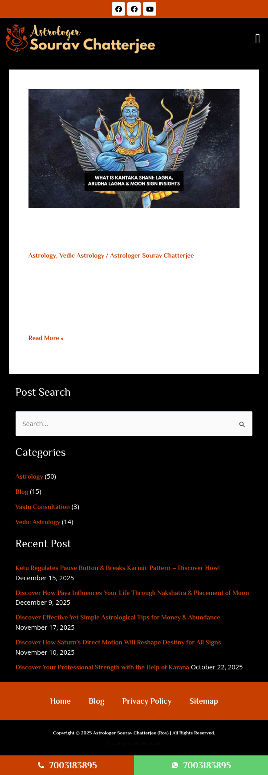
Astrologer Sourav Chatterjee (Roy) (131, 732)
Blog (22, 491)
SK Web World (148, 743)
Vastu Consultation (43, 506)
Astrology (42, 255)
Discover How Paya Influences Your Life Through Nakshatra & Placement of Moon (132, 592)
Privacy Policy (146, 701)
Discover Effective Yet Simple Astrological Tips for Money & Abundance (118, 617)
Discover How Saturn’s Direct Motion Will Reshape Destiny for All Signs (118, 642)
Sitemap (203, 701)
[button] (258, 39)
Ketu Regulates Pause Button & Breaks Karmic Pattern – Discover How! (118, 567)
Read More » (46, 337)
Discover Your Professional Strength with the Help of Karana (102, 667)
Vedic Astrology (82, 255)
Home (60, 701)
